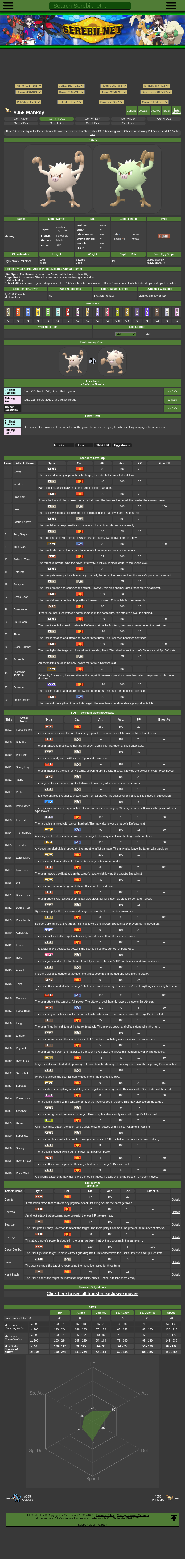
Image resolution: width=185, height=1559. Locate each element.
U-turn (20, 1123)
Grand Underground (63, 391)
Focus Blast (23, 1010)
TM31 (8, 895)
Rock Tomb (23, 920)
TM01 (8, 729)
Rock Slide (22, 1060)
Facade (20, 945)
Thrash (18, 634)
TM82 (8, 1073)
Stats (166, 110)
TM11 (8, 767)
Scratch (18, 484)
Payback (21, 1048)
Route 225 (29, 391)
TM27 (8, 870)
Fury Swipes (21, 534)
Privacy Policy (105, 1515)
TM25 (8, 845)
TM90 (8, 1135)
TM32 (8, 907)
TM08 (8, 742)
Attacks (155, 110)
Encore (9, 1262)
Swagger (19, 584)
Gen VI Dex (128, 118)
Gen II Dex (92, 123)
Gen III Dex (57, 123)
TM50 (8, 998)
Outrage (19, 687)
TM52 (8, 1010)
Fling (19, 1023)
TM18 (8, 806)
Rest (19, 957)
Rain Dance (23, 806)
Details (172, 391)
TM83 (8, 1085)
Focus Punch (24, 729)
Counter (9, 1199)
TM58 (8, 1035)
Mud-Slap (20, 546)
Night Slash (12, 1274)
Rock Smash (24, 1160)
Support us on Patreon (92, 1524)
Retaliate (19, 571)
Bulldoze (21, 1085)
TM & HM (102, 445)
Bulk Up (21, 742)
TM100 (9, 1173)
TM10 (8, 754)
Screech (19, 659)
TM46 (8, 984)
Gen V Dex (164, 118)
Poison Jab (23, 1098)
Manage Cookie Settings (133, 1515)
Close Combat (22, 647)
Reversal (10, 1212)
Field (148, 334)
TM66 (8, 1048)
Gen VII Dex (92, 118)
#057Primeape (158, 1498)
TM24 (8, 832)
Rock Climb (23, 1173)
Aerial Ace (22, 932)
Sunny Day (23, 767)
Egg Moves (176, 111)
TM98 (8, 1160)
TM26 (8, 857)
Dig (18, 882)
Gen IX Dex (21, 118)
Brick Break (23, 895)
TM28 (8, 882)
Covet (17, 471)
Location (144, 110)
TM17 (8, 792)
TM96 (8, 1148)
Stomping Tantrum (19, 673)
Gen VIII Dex (57, 118)
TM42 (8, 945)
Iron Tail (21, 820)
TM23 (8, 820)
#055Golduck (27, 1498)
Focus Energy (22, 521)
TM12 (8, 779)
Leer (16, 509)
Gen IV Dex (21, 123)
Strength (21, 1148)
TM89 (8, 1123)
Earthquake (23, 857)
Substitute (22, 1135)
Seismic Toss (22, 559)
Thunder (21, 845)
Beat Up (10, 1224)
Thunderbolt (23, 832)
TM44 (8, 957)
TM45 (8, 970)
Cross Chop (21, 597)
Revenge (10, 1237)
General (131, 110)
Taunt (19, 779)
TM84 (8, 1098)
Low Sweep (23, 870)
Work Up (21, 754)
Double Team (24, 907)
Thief (19, 984)
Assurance (20, 609)
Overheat (21, 998)
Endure (20, 1035)
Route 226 (43, 391)
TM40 (8, 932)
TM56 (8, 1023)
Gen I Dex (128, 123)
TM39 (8, 920)
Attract (20, 970)
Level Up (84, 445)
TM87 (8, 1110)
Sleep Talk (22, 1073)
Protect (20, 792)
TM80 (8, 1060)
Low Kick (19, 496)
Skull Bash (20, 622)
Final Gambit (21, 699)
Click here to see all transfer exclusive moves (92, 1293)
